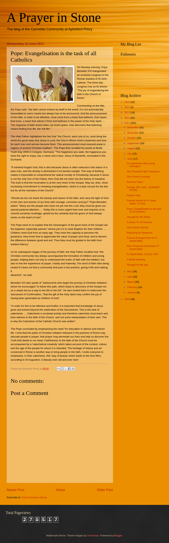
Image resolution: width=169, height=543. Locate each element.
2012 (127, 117)
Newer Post (15, 490)
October (132, 138)
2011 (127, 123)
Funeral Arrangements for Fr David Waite (142, 239)
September (133, 143)
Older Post (105, 490)
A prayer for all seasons (139, 222)
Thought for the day (137, 264)
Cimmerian (93, 535)
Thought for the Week (138, 217)
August (131, 148)
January (132, 292)
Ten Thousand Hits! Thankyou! (143, 171)
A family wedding (136, 259)
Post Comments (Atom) (34, 497)
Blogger (118, 535)
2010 (127, 299)
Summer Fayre (135, 181)
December (133, 127)
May (130, 271)
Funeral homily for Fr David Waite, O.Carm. (141, 202)
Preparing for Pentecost (139, 232)
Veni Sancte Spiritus (137, 227)
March (131, 281)
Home (60, 490)
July (129, 153)
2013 (127, 112)
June (130, 158)
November (133, 132)
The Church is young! (138, 176)
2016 (127, 102)
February (132, 287)
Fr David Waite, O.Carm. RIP (142, 254)
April (130, 276)
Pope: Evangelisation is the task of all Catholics (144, 210)
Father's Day (134, 195)
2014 (127, 107)
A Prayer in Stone (54, 17)
